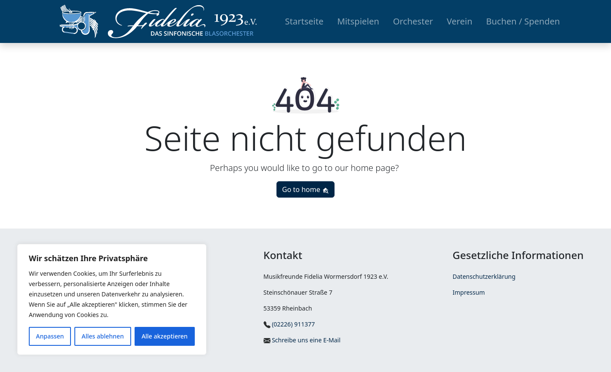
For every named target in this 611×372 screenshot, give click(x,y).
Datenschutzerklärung (484, 276)
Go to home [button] (305, 189)
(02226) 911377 (289, 324)
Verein (460, 21)
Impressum (469, 292)
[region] (111, 299)
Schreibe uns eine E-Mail (302, 340)
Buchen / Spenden (523, 21)
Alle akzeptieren (164, 336)
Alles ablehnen (103, 336)
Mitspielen (358, 21)
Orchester (413, 21)
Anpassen (50, 336)
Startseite (304, 21)
